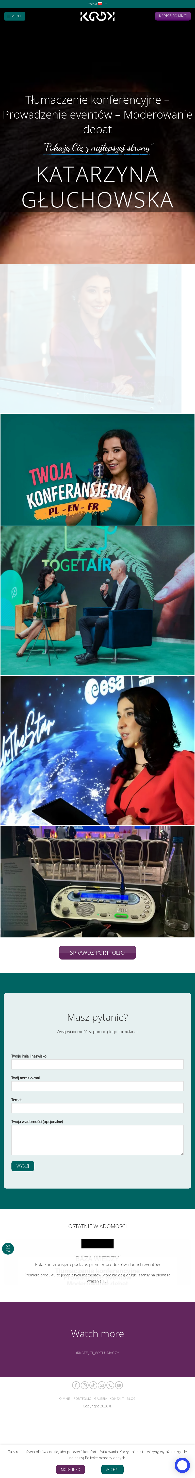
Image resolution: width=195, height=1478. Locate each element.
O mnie (65, 1398)
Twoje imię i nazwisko (97, 1063)
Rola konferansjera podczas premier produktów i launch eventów (97, 1264)
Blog (131, 1398)
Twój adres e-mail (97, 1085)
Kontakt (117, 1398)
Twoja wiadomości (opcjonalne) (97, 1139)
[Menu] (14, 16)
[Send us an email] (102, 1385)
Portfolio (82, 1398)
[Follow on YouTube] (119, 1385)
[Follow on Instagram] (85, 1385)
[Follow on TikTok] (93, 1385)
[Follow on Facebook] (76, 1385)
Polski (97, 4)
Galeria (100, 1398)
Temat (97, 1107)
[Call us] (110, 1385)
